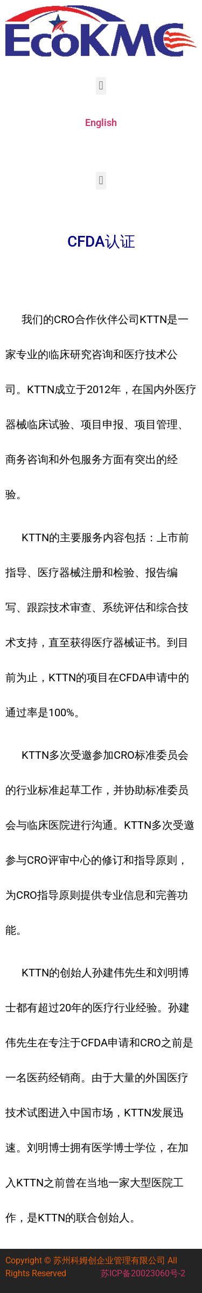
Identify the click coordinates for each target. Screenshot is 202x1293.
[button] (101, 86)
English (101, 122)
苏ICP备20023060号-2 (143, 1273)
